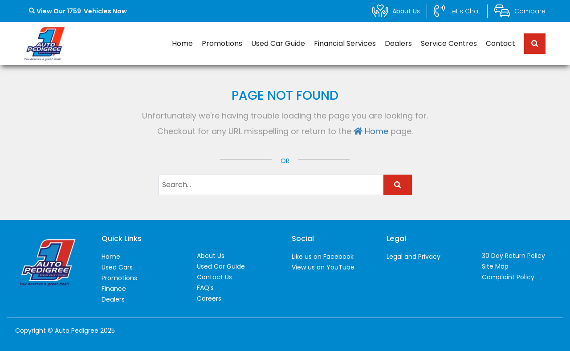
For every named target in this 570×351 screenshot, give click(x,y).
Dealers (398, 43)
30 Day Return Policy (513, 255)
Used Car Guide (278, 43)
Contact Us (214, 277)
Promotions (222, 43)
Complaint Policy (508, 277)
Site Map (495, 266)
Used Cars (117, 267)
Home (182, 43)
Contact (500, 43)
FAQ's (205, 287)
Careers (209, 298)
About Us (210, 255)
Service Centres (449, 43)
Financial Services (345, 43)
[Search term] (531, 43)
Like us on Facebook (323, 256)
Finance (114, 288)
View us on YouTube (323, 267)
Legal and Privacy (413, 256)
